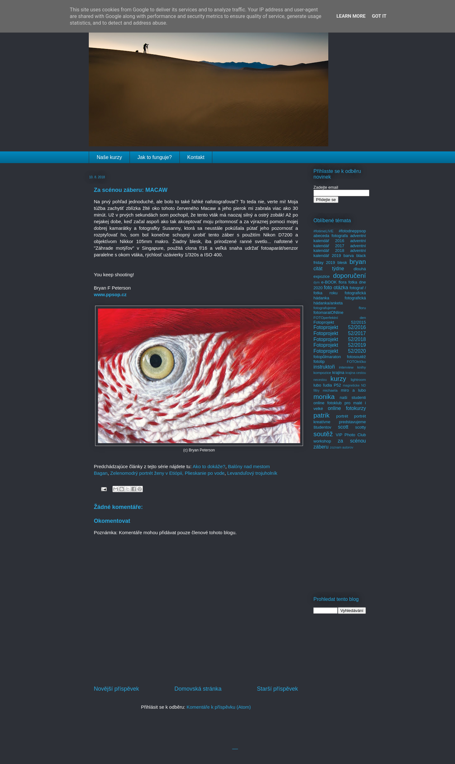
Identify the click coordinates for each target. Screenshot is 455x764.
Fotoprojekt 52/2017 (339, 333)
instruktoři (324, 367)
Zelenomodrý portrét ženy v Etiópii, (147, 473)
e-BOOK (329, 282)
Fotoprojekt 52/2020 (339, 351)
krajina (338, 372)
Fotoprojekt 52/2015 (339, 322)
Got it (379, 16)
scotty (360, 427)
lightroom (358, 379)
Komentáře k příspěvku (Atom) (218, 707)
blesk (342, 262)
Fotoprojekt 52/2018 (339, 339)
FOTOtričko (356, 361)
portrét (342, 416)
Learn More (351, 16)
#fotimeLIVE (323, 231)
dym (316, 282)
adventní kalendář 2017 (339, 243)
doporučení (349, 275)
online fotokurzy (347, 408)
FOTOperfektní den (339, 317)
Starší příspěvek (277, 689)
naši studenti (353, 397)
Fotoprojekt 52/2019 (339, 345)
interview (346, 367)
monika (324, 396)
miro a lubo (353, 390)
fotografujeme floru (339, 308)
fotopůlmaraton (327, 356)
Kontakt (195, 157)
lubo (317, 385)
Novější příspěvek (116, 689)
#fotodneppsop (352, 231)
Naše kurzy (109, 157)
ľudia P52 (332, 385)
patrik (321, 415)
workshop (322, 441)
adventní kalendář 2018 (339, 248)
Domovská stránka (197, 689)
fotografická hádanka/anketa (339, 300)
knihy (361, 367)
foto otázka (336, 287)
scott (343, 427)
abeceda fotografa (330, 235)
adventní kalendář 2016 (339, 238)
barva (348, 255)
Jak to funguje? (154, 157)
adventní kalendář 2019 (339, 253)
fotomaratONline (328, 312)
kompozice (322, 372)
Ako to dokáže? (209, 466)
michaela (330, 390)
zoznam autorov (341, 447)
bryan (357, 261)
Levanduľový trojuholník (252, 473)
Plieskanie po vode (205, 473)
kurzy (338, 378)
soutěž (323, 433)
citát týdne (328, 268)
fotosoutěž (356, 356)
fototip (319, 361)
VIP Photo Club (351, 434)
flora (342, 282)
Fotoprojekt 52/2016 (339, 327)
